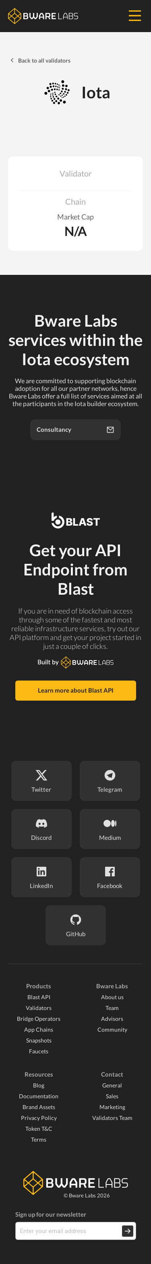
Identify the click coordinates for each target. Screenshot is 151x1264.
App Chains (38, 1029)
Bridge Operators (38, 1018)
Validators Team (112, 1117)
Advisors (112, 1018)
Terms (38, 1139)
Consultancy (75, 430)
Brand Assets (39, 1106)
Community (112, 1029)
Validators (39, 1007)
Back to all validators (39, 60)
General (112, 1085)
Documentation (38, 1096)
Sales (112, 1096)
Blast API (38, 997)
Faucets (38, 1051)
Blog (38, 1085)
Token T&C (38, 1128)
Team (112, 1007)
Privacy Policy (39, 1117)
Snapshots (39, 1040)
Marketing (112, 1106)
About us (112, 997)
